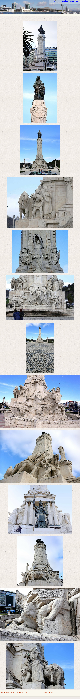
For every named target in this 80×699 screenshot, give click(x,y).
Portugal (13, 694)
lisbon (16, 694)
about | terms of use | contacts (49, 698)
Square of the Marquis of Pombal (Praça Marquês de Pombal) (14, 692)
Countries (12, 15)
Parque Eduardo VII (24, 694)
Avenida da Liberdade (48, 692)
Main (3, 15)
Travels (7, 15)
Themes (18, 15)
